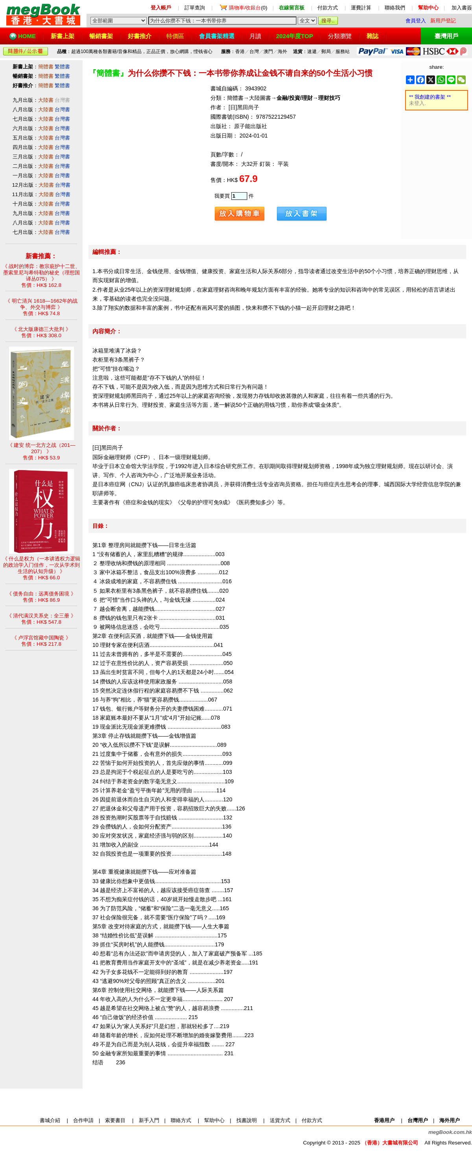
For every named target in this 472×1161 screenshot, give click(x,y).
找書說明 (246, 1120)
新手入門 (149, 1120)
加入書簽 (462, 8)
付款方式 (327, 8)
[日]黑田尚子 (244, 107)
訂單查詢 (194, 8)
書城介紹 (50, 1120)
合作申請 (83, 1120)
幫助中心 (214, 1120)
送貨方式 (280, 1120)
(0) (248, 8)
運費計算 (361, 8)
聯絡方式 (181, 1120)
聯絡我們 (395, 8)
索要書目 (115, 1120)
